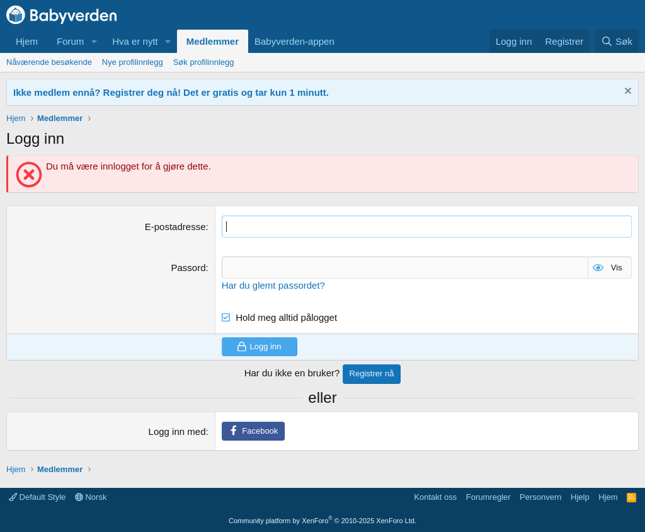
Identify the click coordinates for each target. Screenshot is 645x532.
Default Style (37, 497)
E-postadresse (175, 226)
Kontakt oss (435, 497)
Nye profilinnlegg (132, 62)
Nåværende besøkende (49, 62)
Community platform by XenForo (322, 520)
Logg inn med (177, 431)
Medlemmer (212, 41)
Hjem (27, 41)
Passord (188, 267)
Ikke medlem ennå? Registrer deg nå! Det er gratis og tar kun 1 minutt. (171, 92)
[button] (94, 41)
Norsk (91, 497)
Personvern (540, 497)
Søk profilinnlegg (203, 62)
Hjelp (580, 497)
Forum (70, 41)
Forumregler (488, 497)
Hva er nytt (135, 41)
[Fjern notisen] (626, 92)
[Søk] (617, 41)
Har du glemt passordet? (273, 285)
